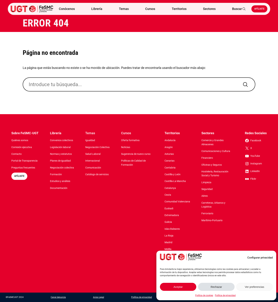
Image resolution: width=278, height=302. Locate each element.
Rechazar (216, 286)
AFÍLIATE (19, 176)
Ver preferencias (254, 286)
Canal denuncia (58, 297)
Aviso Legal (98, 297)
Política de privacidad (225, 295)
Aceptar (178, 286)
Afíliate (259, 8)
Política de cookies (204, 295)
